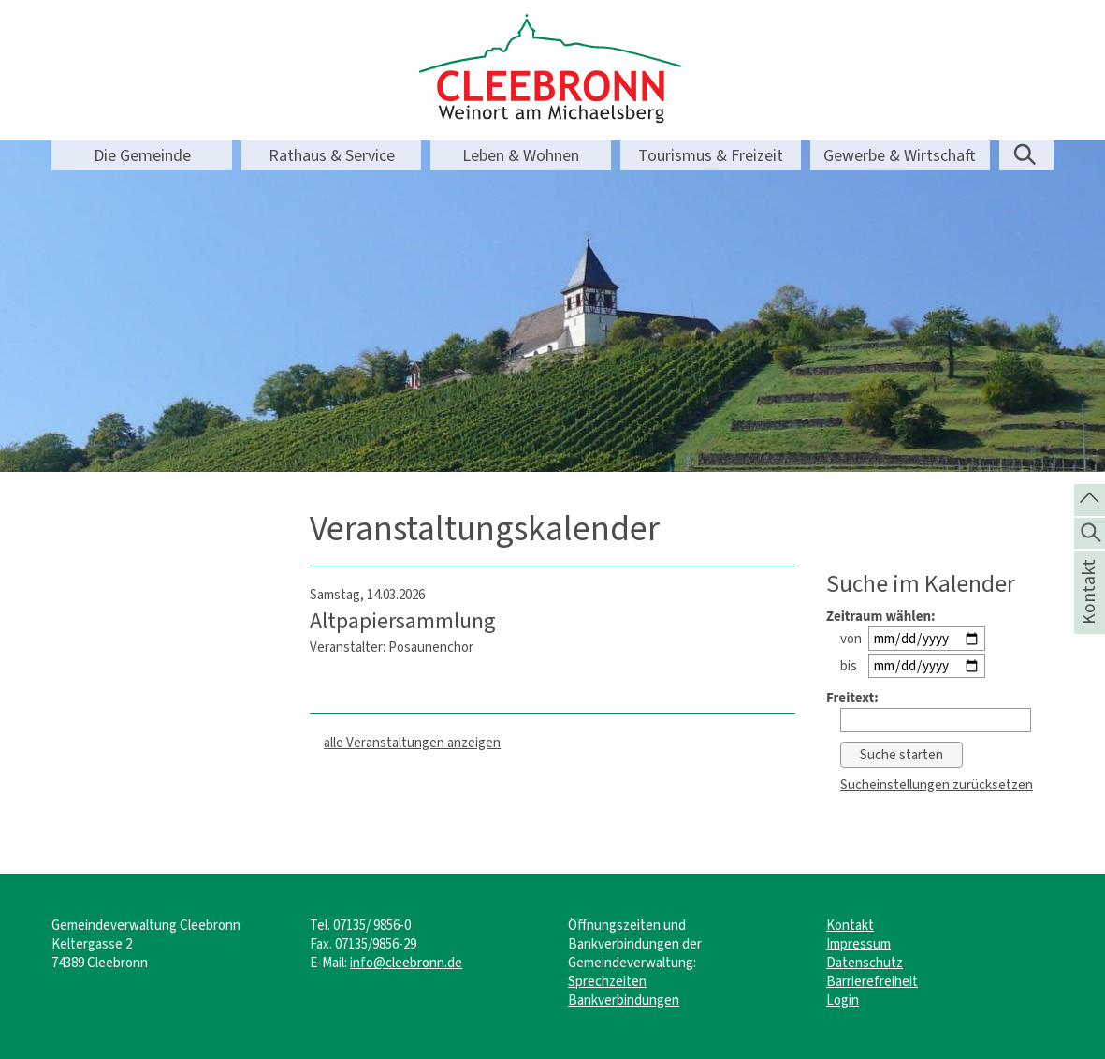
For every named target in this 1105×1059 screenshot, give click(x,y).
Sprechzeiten (607, 981)
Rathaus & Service (332, 155)
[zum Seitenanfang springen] (1089, 498)
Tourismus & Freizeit (710, 155)
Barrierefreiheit (872, 981)
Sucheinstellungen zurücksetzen (936, 784)
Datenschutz (864, 962)
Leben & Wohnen (520, 155)
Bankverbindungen (623, 1000)
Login (842, 1000)
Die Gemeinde (142, 155)
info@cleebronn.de (406, 962)
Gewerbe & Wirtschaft (899, 155)
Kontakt (850, 925)
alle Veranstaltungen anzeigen (412, 742)
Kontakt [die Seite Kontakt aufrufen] (1088, 616)
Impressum (858, 943)
